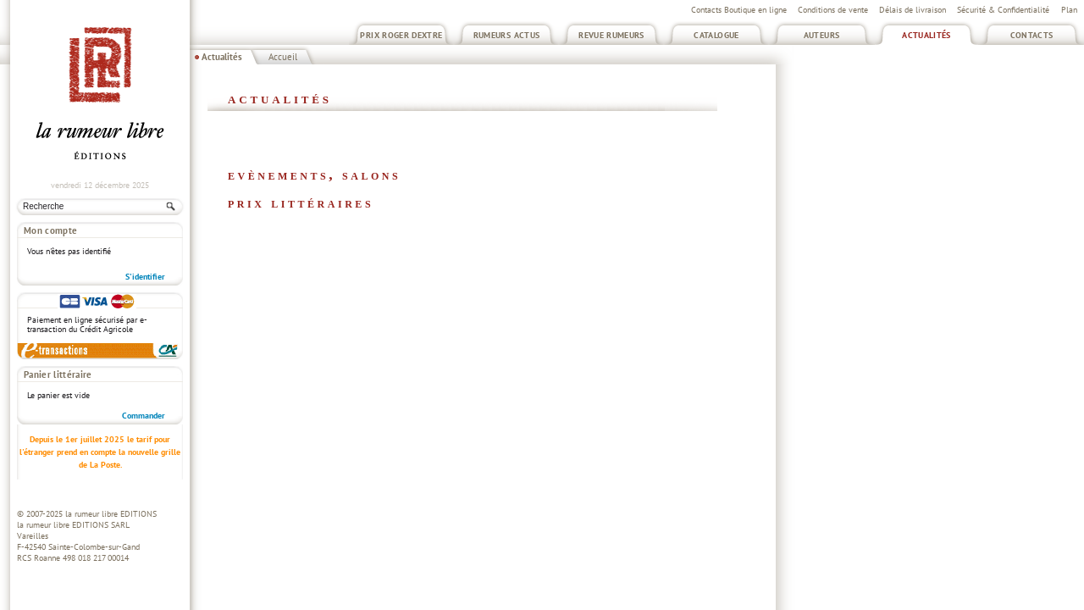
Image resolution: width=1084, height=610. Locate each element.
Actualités (926, 35)
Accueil (282, 57)
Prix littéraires (300, 202)
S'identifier (145, 276)
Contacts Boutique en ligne (739, 9)
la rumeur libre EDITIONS (111, 513)
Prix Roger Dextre (401, 35)
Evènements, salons (314, 174)
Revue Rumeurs (611, 35)
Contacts (1032, 35)
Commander (143, 415)
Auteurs (822, 35)
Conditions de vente (833, 9)
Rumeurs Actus (506, 35)
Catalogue (716, 35)
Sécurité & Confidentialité (1003, 9)
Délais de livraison (912, 9)
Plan (1069, 9)
